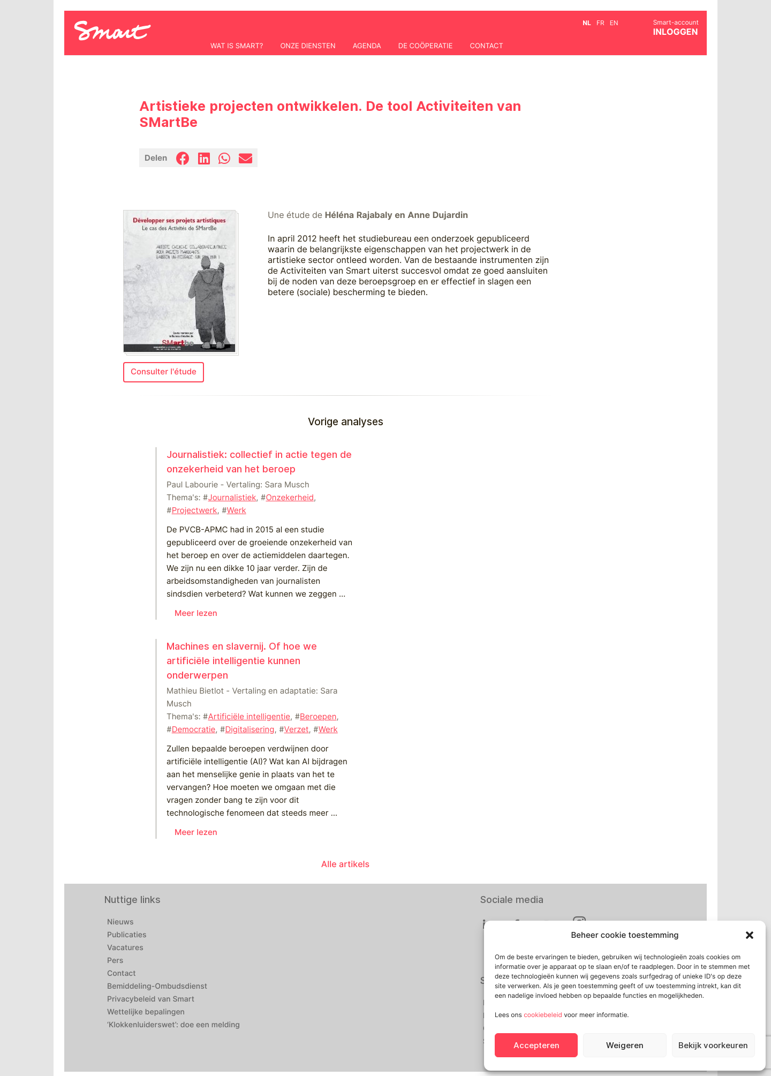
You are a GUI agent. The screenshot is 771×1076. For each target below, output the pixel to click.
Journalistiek (232, 497)
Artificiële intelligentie (249, 716)
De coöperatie (425, 46)
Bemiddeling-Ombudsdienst (157, 986)
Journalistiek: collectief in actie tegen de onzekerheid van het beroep (259, 462)
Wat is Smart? (236, 46)
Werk (236, 510)
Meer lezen (196, 613)
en (614, 23)
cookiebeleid (543, 1015)
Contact (486, 46)
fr (600, 23)
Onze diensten (307, 46)
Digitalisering (249, 729)
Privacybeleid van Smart (150, 999)
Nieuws (120, 922)
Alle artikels (345, 864)
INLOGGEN (675, 32)
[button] (749, 935)
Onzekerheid (290, 497)
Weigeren (625, 1045)
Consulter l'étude (163, 372)
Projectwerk (194, 510)
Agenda (367, 46)
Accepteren (536, 1045)
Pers (115, 961)
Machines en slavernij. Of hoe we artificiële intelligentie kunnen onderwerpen (242, 661)
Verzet (296, 729)
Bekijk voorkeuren (713, 1045)
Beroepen (318, 716)
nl (587, 23)
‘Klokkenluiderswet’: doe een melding (173, 1025)
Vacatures (125, 948)
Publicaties (127, 935)
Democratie (194, 729)
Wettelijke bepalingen (146, 1012)
